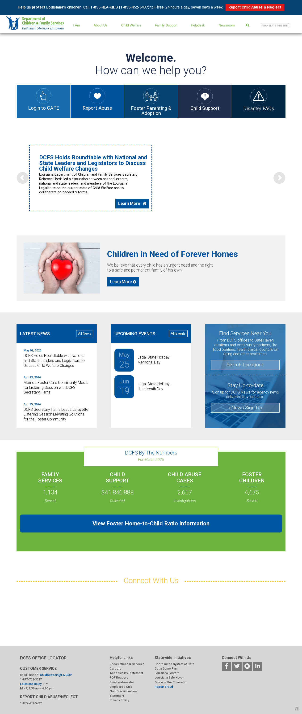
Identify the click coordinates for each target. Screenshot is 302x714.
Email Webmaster (122, 682)
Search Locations (245, 365)
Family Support (166, 25)
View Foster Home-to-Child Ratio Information (151, 523)
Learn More (132, 203)
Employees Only (121, 686)
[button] (22, 177)
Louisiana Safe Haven (169, 677)
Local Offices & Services (127, 664)
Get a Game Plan (166, 668)
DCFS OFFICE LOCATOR (43, 657)
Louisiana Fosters (167, 673)
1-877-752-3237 (31, 679)
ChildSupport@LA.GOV (56, 675)
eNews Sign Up (245, 408)
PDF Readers (119, 677)
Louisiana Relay (31, 684)
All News (84, 334)
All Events (178, 334)
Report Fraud (164, 686)
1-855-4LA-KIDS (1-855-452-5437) (119, 7)
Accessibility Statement (126, 673)
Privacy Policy (119, 700)
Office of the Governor (170, 682)
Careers (115, 668)
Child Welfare (131, 25)
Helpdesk (198, 25)
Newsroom (226, 25)
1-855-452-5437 (31, 703)
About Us (101, 25)
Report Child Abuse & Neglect (254, 7)
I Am (76, 25)
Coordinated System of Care (174, 664)
